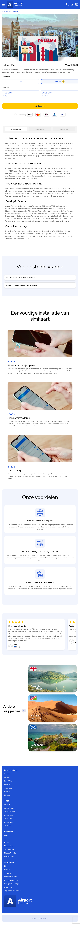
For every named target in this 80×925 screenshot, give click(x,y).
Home (3, 11)
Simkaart (10, 11)
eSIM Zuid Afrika (10, 812)
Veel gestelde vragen (12, 884)
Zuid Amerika (9, 849)
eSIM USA (7, 805)
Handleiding (64, 129)
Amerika (7, 777)
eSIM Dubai (8, 819)
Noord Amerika (9, 857)
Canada (7, 774)
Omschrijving (16, 129)
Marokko (7, 795)
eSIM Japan (8, 826)
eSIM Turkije (8, 822)
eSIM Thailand (9, 815)
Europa (6, 842)
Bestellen (39, 106)
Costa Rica (8, 788)
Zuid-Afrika (8, 781)
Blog (5, 866)
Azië (5, 839)
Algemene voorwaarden (12, 891)
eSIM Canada (9, 808)
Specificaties (40, 129)
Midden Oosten (9, 846)
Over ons (7, 873)
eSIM (20, 81)
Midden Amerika (10, 853)
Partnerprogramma (11, 880)
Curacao (7, 785)
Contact (7, 870)
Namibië (7, 792)
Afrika (6, 835)
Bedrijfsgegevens (10, 877)
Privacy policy (9, 887)
